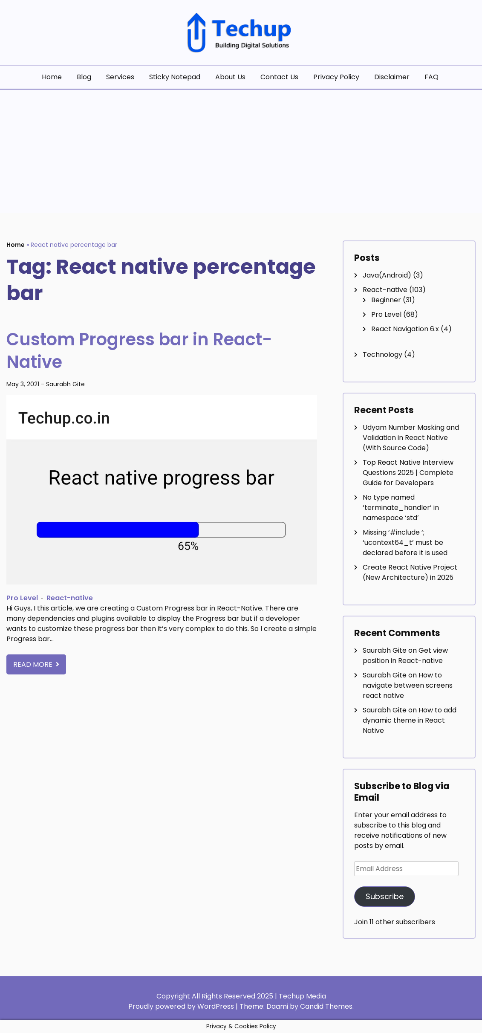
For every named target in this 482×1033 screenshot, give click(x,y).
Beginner (386, 300)
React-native (69, 597)
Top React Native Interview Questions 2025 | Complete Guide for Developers (408, 472)
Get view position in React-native (405, 655)
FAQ (431, 77)
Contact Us (279, 77)
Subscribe (385, 896)
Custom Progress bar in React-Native (140, 350)
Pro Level (22, 597)
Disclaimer (392, 77)
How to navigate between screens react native (408, 685)
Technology (382, 354)
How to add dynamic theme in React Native (409, 720)
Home (52, 77)
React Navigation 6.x (405, 329)
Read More (33, 663)
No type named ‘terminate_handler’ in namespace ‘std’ (401, 507)
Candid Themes (326, 1006)
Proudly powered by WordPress (182, 1006)
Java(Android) (387, 275)
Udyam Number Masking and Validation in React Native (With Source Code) (411, 437)
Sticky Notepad (174, 77)
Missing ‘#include (405, 542)
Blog (84, 77)
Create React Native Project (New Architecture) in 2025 (410, 572)
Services (120, 77)
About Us (230, 77)
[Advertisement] (241, 153)
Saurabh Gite (65, 383)
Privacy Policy (336, 77)
